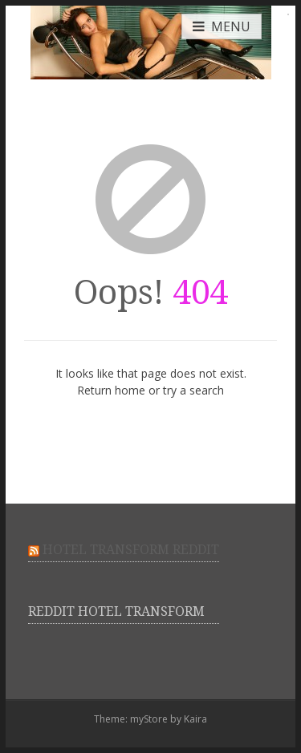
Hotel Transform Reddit (131, 549)
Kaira (195, 719)
